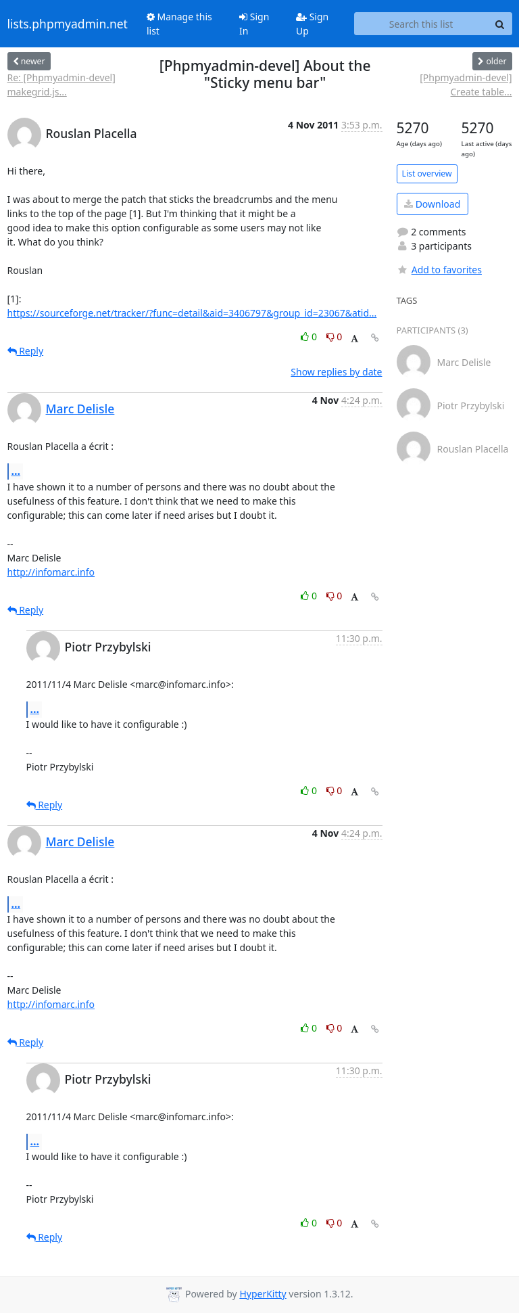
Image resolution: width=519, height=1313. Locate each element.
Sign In (254, 23)
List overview (427, 173)
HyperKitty (262, 1293)
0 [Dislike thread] (334, 336)
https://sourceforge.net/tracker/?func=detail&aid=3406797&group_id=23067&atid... (192, 312)
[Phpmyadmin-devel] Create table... (466, 84)
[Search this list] (421, 23)
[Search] (500, 23)
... (16, 470)
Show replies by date (336, 371)
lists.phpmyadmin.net (67, 24)
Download (432, 204)
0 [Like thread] (310, 336)
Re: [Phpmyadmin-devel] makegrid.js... (61, 84)
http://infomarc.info (51, 572)
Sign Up (312, 23)
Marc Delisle (80, 408)
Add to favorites (439, 269)
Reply (25, 350)
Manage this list (179, 23)
